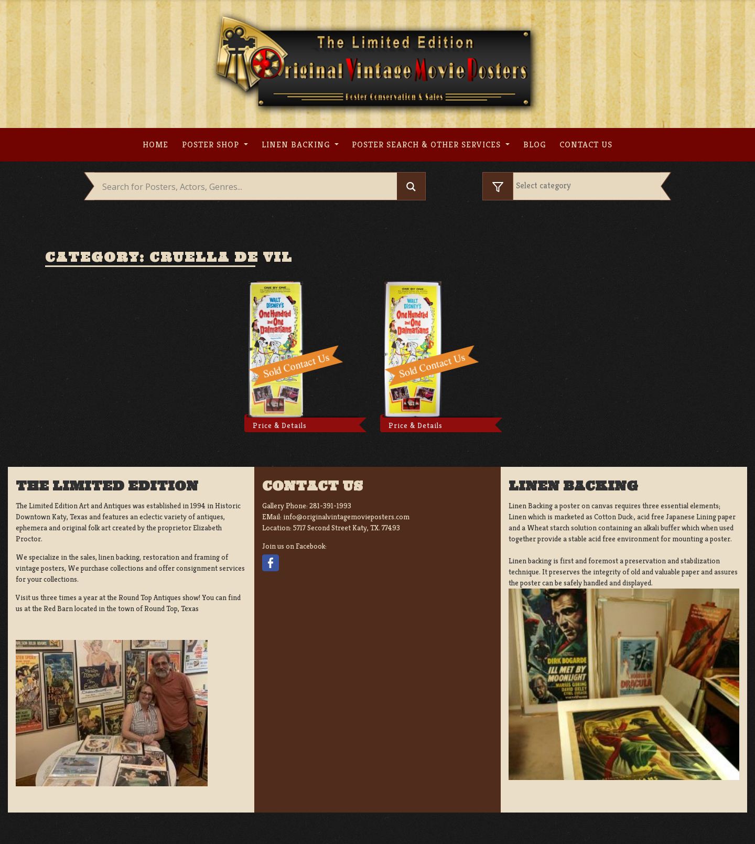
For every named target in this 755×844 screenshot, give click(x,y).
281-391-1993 (330, 505)
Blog (534, 144)
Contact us (585, 144)
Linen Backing (297, 144)
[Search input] (248, 187)
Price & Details (280, 425)
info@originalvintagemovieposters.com (346, 516)
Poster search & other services (427, 144)
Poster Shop (212, 144)
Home (155, 144)
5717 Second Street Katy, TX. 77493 (346, 527)
